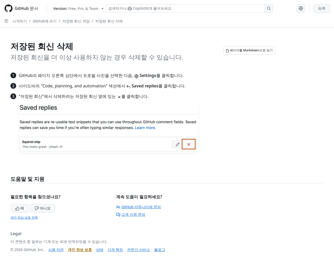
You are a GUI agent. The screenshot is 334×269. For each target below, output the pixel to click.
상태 (99, 249)
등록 (321, 8)
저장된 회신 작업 (76, 21)
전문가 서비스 (138, 249)
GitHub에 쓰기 (45, 21)
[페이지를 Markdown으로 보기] (249, 50)
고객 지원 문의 (130, 214)
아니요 (42, 208)
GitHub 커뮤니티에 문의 (138, 206)
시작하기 (20, 21)
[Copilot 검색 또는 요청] (189, 8)
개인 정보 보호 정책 (24, 217)
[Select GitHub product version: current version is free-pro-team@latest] (78, 8)
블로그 (159, 249)
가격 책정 (115, 249)
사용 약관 (56, 249)
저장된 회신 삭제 (109, 21)
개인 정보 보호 (80, 249)
